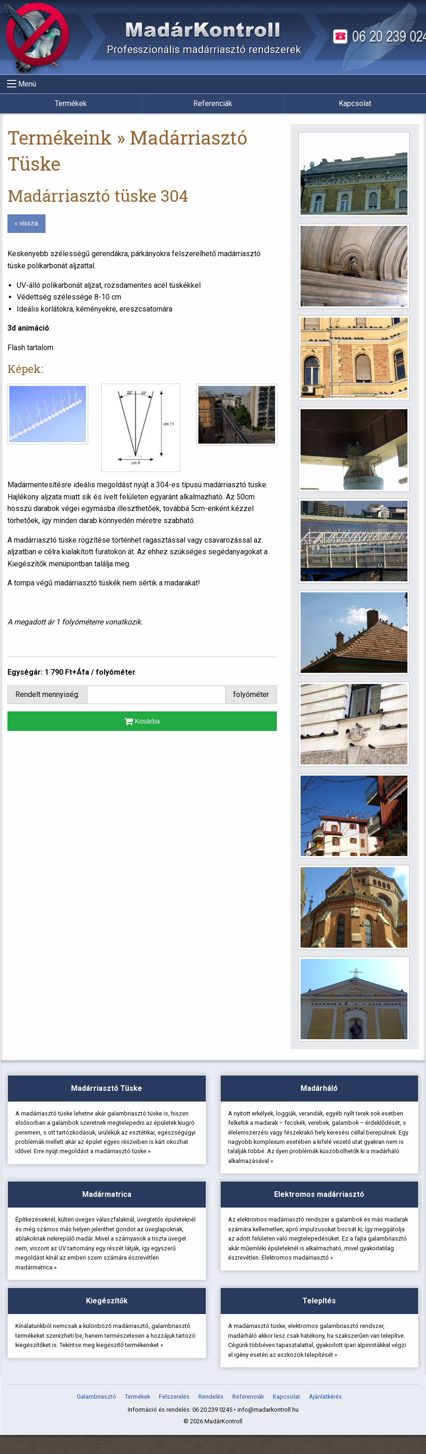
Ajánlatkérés (325, 1417)
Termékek (71, 103)
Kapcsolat (355, 103)
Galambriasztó (96, 1417)
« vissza (26, 223)
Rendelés (210, 1417)
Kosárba (142, 721)
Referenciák (212, 103)
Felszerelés (174, 1417)
